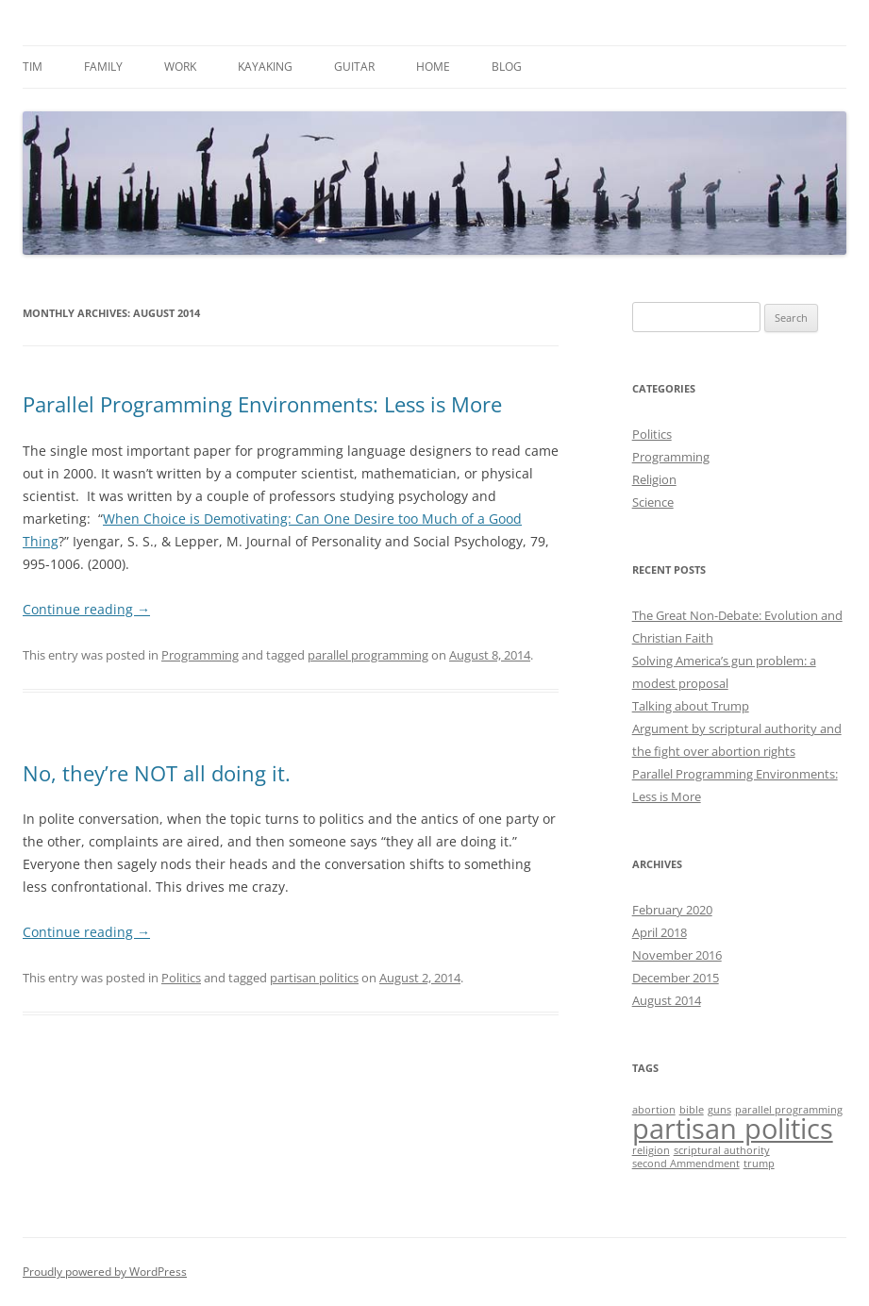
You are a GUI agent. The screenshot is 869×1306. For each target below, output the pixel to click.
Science (653, 502)
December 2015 (675, 977)
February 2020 (672, 909)
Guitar (354, 67)
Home (433, 67)
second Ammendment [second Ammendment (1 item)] (686, 1163)
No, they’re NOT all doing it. (157, 773)
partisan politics (314, 977)
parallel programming (368, 654)
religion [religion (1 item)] (651, 1150)
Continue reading (86, 609)
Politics (181, 977)
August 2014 (666, 1000)
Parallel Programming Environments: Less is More (262, 404)
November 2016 (677, 954)
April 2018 (659, 932)
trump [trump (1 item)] (759, 1163)
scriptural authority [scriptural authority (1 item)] (722, 1150)
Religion (654, 479)
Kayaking (265, 67)
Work (180, 67)
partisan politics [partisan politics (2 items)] (732, 1128)
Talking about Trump (690, 705)
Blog (507, 67)
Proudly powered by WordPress (105, 1272)
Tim (32, 67)
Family (103, 67)
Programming (200, 654)
